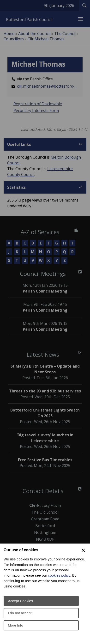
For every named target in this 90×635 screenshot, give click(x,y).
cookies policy (59, 575)
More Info (15, 625)
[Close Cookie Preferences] (83, 550)
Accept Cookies (20, 601)
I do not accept (19, 613)
